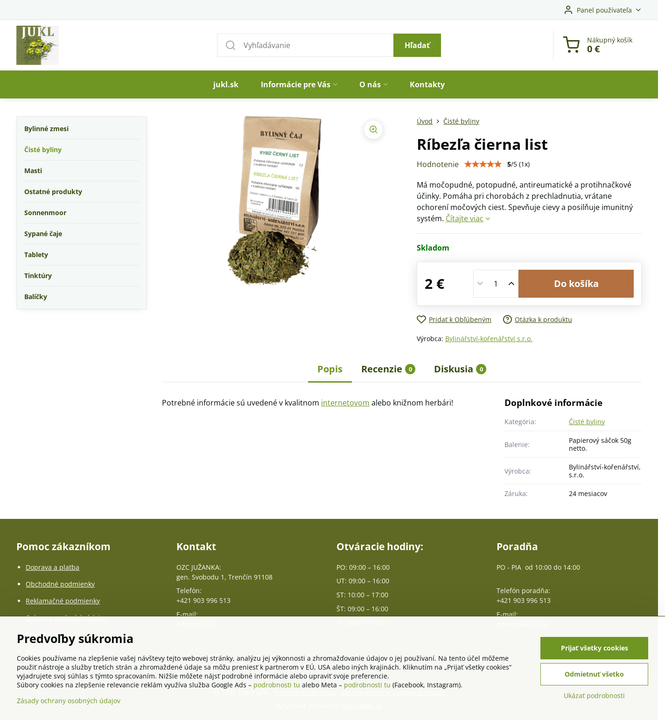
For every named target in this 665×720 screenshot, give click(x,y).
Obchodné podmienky (60, 584)
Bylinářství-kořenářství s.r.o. (488, 338)
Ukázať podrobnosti (594, 696)
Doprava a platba (52, 567)
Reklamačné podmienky (63, 600)
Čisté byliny (587, 421)
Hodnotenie (438, 164)
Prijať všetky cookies (594, 648)
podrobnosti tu (276, 685)
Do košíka (576, 283)
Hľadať (417, 45)
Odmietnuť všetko (594, 674)
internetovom (345, 403)
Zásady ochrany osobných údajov (68, 701)
